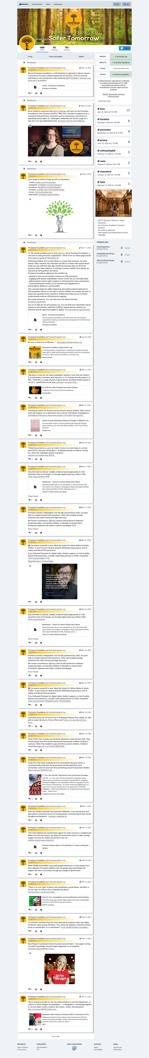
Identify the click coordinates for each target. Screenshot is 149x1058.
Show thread (33, 496)
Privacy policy (21, 1049)
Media (81, 57)
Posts (30, 57)
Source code (117, 1047)
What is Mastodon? (74, 1044)
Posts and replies (55, 57)
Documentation (42, 1047)
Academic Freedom (116, 225)
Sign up (126, 4)
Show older (56, 1036)
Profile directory (37, 4)
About (48, 4)
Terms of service (22, 1047)
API (38, 1049)
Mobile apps (58, 4)
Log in (117, 4)
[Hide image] (30, 125)
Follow (125, 48)
